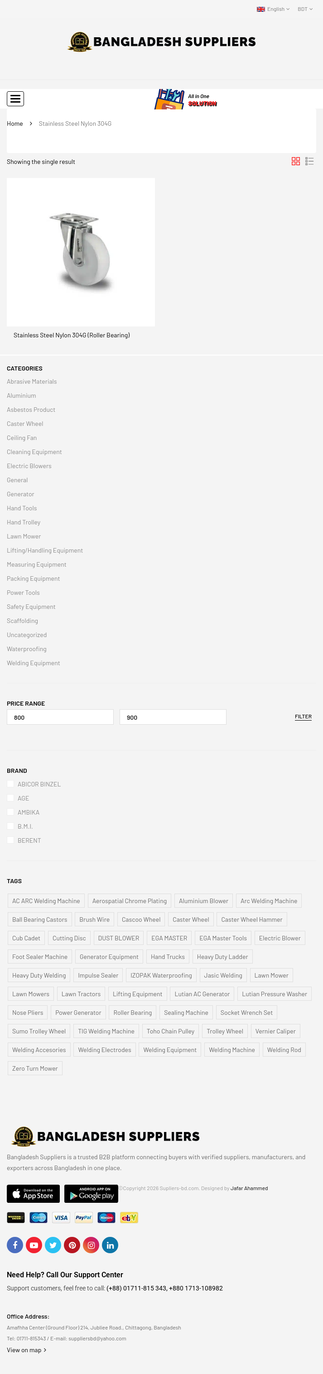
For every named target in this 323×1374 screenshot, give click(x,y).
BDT (303, 8)
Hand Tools (22, 508)
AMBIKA (28, 812)
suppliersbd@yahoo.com (97, 1338)
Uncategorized (27, 634)
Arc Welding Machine (269, 900)
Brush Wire (94, 919)
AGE (23, 798)
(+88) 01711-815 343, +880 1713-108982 (164, 1288)
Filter (303, 716)
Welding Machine (232, 1049)
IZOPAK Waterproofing (161, 975)
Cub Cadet (26, 938)
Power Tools (23, 592)
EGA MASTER (169, 938)
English (270, 8)
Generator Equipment (109, 956)
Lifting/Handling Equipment (45, 550)
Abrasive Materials (32, 381)
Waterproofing (27, 648)
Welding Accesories (39, 1049)
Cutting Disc (69, 938)
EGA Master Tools (223, 938)
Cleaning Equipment (34, 451)
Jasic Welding (223, 975)
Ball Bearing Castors (39, 919)
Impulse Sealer (98, 975)
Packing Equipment (33, 578)
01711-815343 (31, 1338)
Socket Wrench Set (247, 1012)
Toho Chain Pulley (171, 1031)
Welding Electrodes (104, 1049)
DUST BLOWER (119, 938)
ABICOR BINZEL (39, 784)
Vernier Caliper (276, 1031)
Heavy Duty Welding (39, 975)
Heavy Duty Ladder (222, 956)
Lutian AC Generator (202, 994)
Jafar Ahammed (249, 1188)
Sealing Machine (186, 1012)
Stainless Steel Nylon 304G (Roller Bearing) (72, 335)
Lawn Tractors (81, 994)
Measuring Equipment (37, 564)
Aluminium (21, 395)
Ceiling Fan (22, 437)
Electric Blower (280, 938)
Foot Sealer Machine (39, 956)
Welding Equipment (33, 663)
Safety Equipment (31, 606)
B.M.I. (25, 826)
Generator (20, 494)
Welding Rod (284, 1049)
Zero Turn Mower (35, 1068)
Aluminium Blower (203, 900)
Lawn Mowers (30, 994)
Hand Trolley (23, 522)
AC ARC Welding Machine (46, 900)
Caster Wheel (25, 423)
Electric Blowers (29, 466)
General (17, 480)
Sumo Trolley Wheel (39, 1031)
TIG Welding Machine (106, 1031)
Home (15, 123)
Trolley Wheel (225, 1031)
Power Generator (78, 1012)
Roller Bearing (132, 1012)
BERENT (29, 840)
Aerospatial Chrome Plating (129, 900)
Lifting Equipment (138, 994)
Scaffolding (22, 620)
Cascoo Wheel (141, 919)
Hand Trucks (168, 956)
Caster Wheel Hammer (251, 919)
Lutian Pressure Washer (274, 994)
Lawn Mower (24, 536)
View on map (26, 1350)
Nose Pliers (27, 1012)
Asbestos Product (31, 409)
